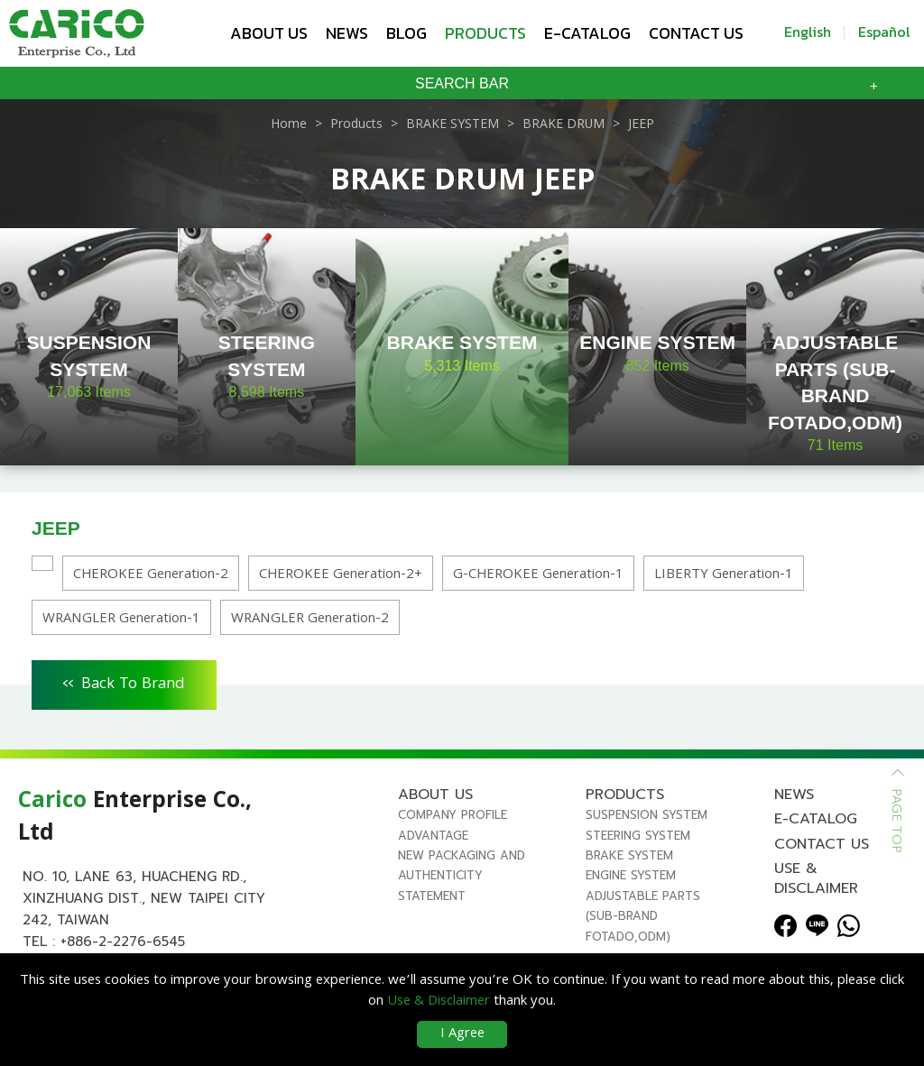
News (347, 33)
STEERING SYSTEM (638, 835)
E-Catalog (587, 33)
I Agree (462, 1034)
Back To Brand (124, 682)
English (807, 31)
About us (269, 33)
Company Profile (452, 814)
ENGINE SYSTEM (631, 875)
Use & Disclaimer (816, 878)
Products (485, 33)
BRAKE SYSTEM (629, 855)
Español (884, 31)
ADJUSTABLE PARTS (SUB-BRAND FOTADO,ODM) (643, 916)
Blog (406, 33)
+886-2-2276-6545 (122, 941)
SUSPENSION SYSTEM (646, 814)
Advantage (433, 835)
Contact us (696, 33)
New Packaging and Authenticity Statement (461, 876)
